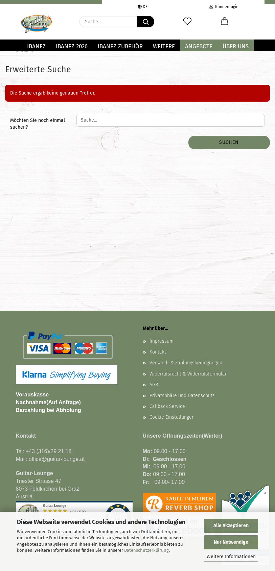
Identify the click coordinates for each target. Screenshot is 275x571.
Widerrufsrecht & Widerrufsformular (188, 374)
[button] (224, 21)
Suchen (229, 142)
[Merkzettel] (187, 21)
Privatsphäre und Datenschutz (182, 395)
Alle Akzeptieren (231, 525)
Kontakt (158, 352)
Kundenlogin (223, 5)
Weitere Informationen (231, 557)
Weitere (164, 46)
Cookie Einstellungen (172, 417)
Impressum (162, 341)
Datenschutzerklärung (146, 550)
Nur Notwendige (231, 542)
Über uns (236, 46)
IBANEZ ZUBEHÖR (120, 46)
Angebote (198, 46)
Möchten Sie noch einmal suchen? (37, 124)
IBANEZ (36, 46)
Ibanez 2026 (72, 46)
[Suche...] (145, 21)
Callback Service (167, 406)
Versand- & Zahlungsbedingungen (186, 363)
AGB (154, 385)
